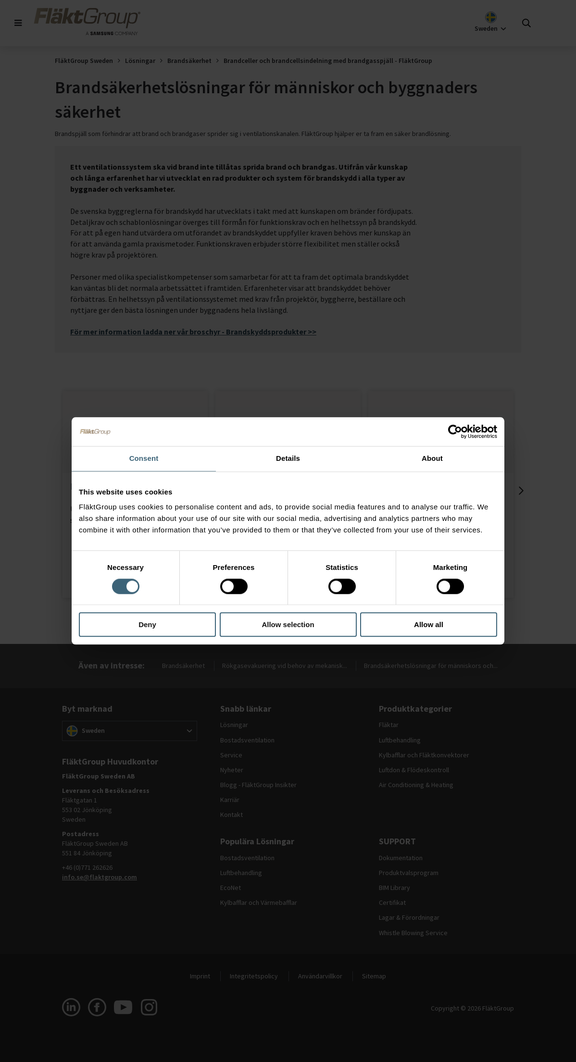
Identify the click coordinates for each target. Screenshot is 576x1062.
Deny (147, 625)
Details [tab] (288, 458)
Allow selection (288, 625)
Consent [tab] (144, 458)
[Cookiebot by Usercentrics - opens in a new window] (455, 431)
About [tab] (432, 458)
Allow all (428, 625)
